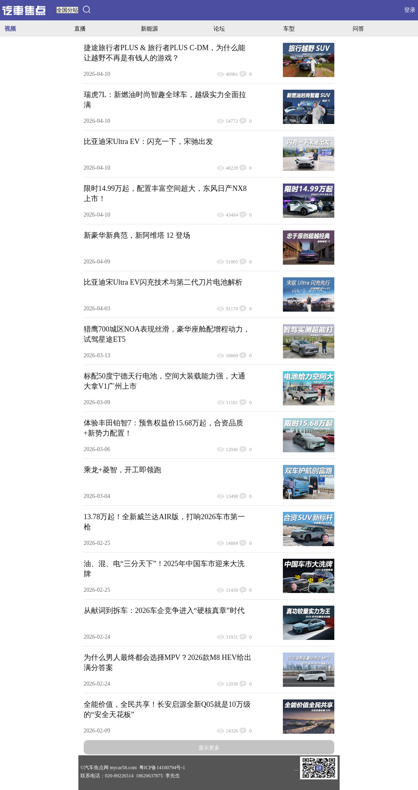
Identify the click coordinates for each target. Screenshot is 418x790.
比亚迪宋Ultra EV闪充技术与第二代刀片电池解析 (163, 282)
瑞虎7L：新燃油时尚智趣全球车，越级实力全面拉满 (165, 100)
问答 (358, 28)
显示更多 (209, 748)
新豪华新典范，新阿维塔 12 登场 (137, 235)
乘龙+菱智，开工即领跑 (122, 470)
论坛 (219, 28)
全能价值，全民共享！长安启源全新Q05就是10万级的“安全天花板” (167, 709)
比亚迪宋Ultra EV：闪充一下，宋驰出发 (148, 141)
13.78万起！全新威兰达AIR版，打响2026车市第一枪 (164, 522)
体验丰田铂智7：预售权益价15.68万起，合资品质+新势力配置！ (164, 428)
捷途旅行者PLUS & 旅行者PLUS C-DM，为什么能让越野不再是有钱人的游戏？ (165, 53)
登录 (410, 10)
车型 (289, 28)
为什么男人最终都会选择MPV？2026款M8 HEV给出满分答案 (168, 662)
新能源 (149, 28)
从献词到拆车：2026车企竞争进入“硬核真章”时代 (164, 610)
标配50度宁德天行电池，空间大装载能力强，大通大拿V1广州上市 (164, 381)
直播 (80, 28)
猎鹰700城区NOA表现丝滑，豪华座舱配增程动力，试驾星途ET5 (167, 334)
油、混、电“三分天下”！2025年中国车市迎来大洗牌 (164, 569)
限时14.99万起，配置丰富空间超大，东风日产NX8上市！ (165, 193)
